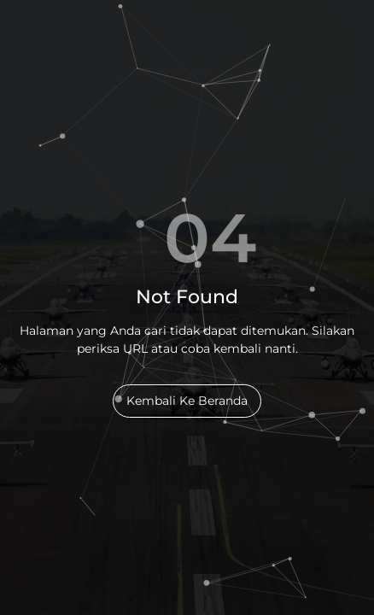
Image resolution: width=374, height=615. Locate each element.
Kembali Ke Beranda (187, 400)
